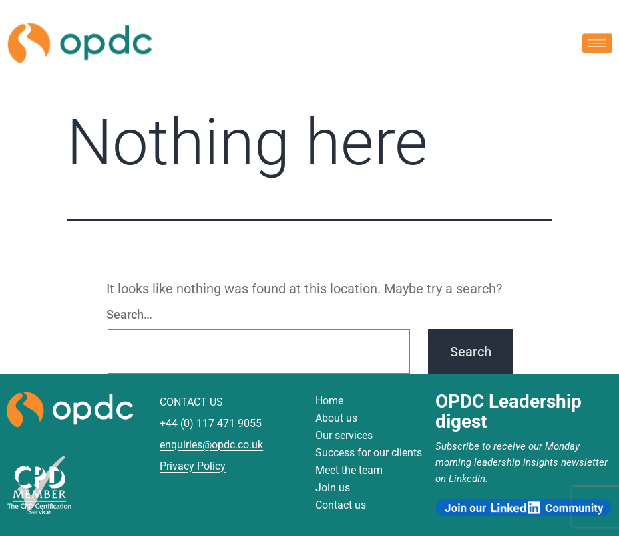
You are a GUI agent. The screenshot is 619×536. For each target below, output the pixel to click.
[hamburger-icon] (597, 41)
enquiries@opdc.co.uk (211, 444)
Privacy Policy (193, 466)
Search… (129, 314)
